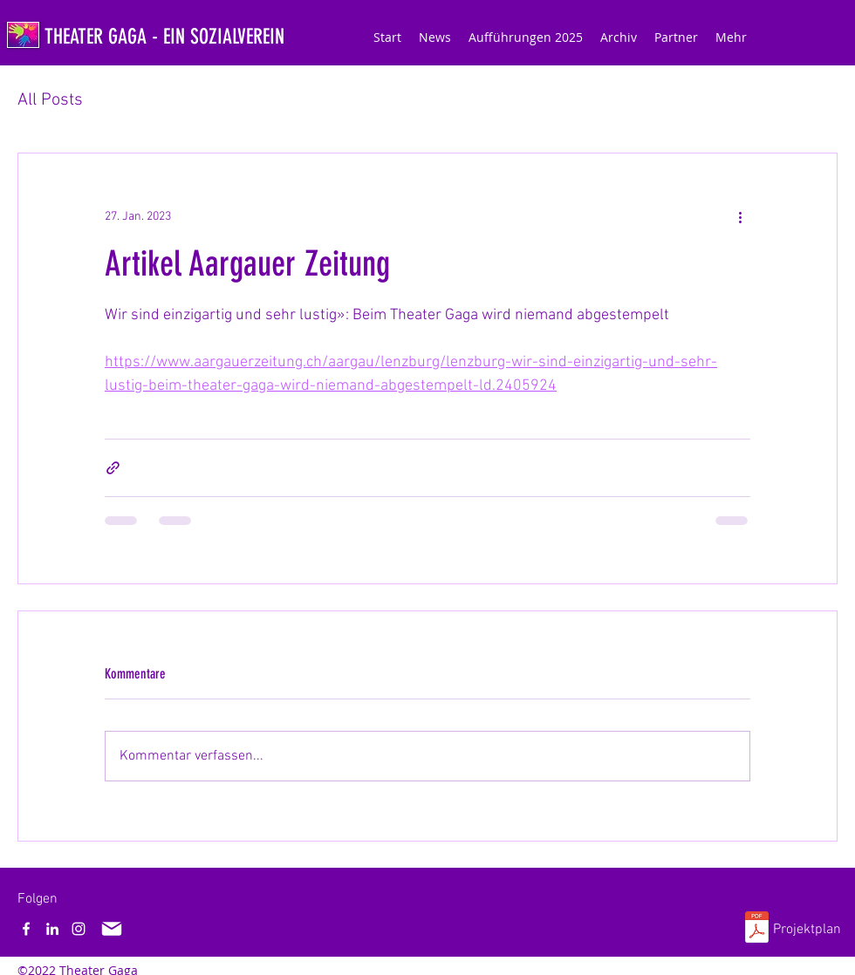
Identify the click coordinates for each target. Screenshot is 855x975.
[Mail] (111, 928)
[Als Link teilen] (113, 468)
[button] (526, 37)
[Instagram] (78, 929)
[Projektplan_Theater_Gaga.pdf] (757, 930)
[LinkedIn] (52, 929)
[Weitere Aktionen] (739, 216)
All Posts (50, 100)
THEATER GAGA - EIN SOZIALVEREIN (164, 36)
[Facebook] (26, 929)
